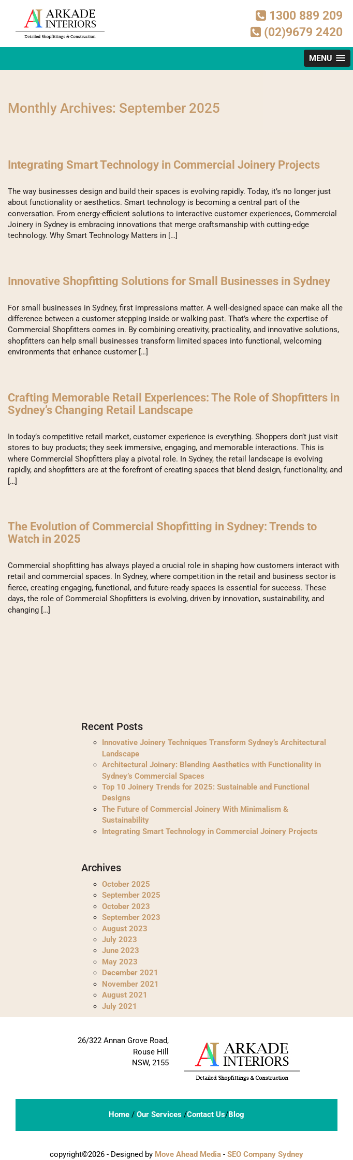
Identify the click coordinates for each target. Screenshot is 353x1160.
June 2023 (120, 950)
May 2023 (120, 961)
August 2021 (125, 995)
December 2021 (130, 972)
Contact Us (206, 1114)
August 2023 (125, 928)
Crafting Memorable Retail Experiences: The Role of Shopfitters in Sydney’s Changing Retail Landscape (174, 404)
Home (119, 1114)
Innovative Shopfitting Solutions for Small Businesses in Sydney (169, 281)
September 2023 (131, 917)
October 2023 (126, 906)
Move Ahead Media (188, 1154)
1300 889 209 (299, 16)
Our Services (159, 1114)
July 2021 (119, 1006)
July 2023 (119, 939)
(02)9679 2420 (297, 32)
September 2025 (131, 895)
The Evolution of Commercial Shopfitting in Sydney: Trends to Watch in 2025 (162, 532)
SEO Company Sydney (265, 1154)
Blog (236, 1114)
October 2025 (126, 884)
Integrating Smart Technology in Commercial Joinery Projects (164, 164)
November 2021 (130, 984)
